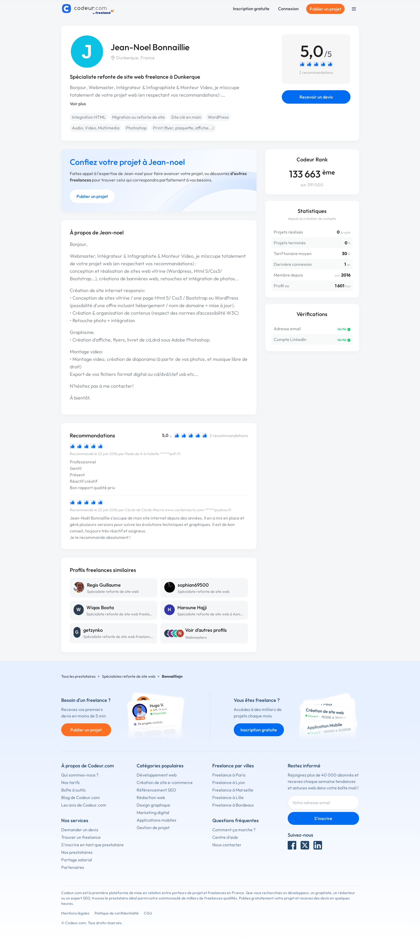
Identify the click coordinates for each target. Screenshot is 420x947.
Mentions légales (75, 913)
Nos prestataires (77, 852)
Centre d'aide (225, 837)
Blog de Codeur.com (80, 797)
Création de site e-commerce (165, 782)
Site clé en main (186, 117)
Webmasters (196, 637)
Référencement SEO (156, 790)
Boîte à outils (73, 790)
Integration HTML (89, 117)
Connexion (288, 8)
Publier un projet (325, 9)
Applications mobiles (156, 820)
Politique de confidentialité (116, 913)
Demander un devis (79, 829)
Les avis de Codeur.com (83, 805)
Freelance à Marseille (232, 790)
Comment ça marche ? (233, 829)
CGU (148, 913)
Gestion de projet (153, 827)
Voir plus (78, 103)
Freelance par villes (233, 766)
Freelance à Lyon (228, 782)
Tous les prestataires (78, 676)
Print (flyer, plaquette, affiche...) (183, 127)
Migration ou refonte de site (138, 117)
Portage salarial (76, 859)
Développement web (157, 775)
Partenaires (72, 867)
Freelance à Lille (228, 797)
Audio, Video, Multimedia (95, 127)
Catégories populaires (160, 766)
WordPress (218, 117)
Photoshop (136, 127)
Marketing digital (153, 812)
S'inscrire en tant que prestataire (92, 844)
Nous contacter (227, 844)
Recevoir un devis (316, 97)
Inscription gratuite (251, 8)
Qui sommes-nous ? (79, 775)
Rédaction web (151, 797)
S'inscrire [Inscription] (323, 818)
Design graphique (153, 805)
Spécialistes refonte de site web (128, 676)
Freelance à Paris (229, 775)
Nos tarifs (70, 782)
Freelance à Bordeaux (233, 805)
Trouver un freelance (81, 837)
